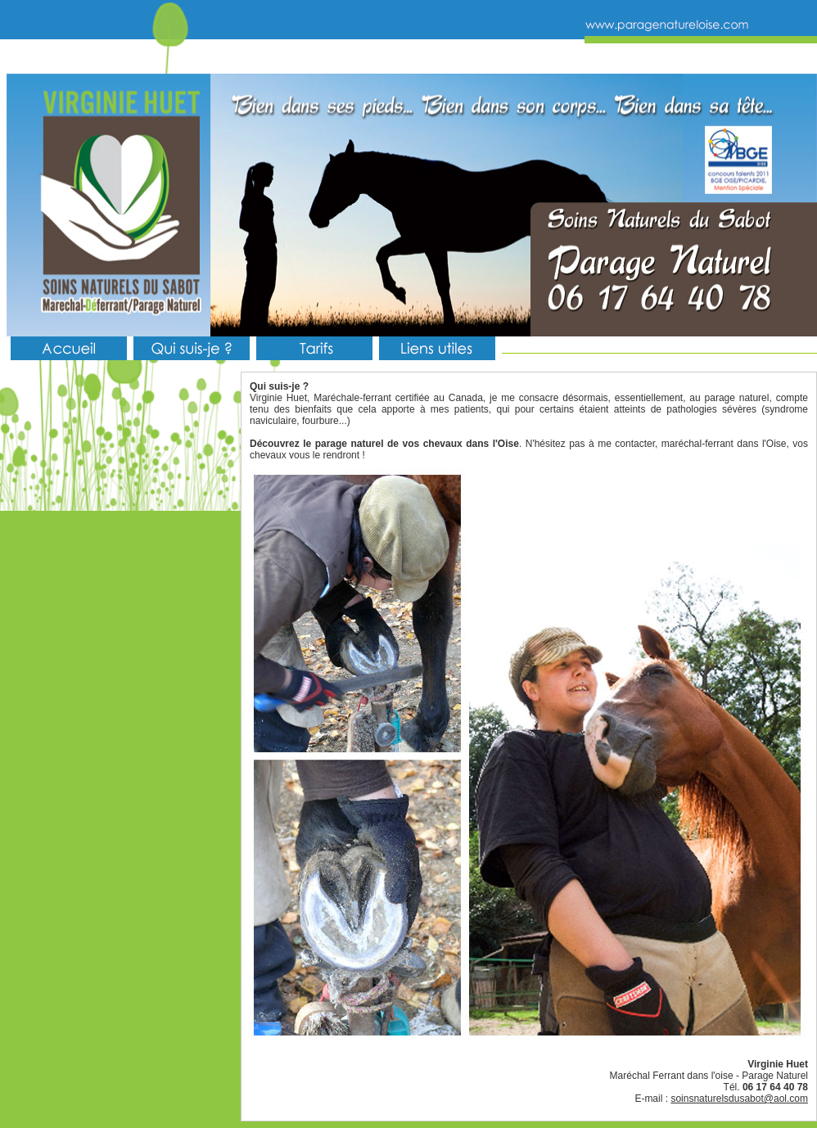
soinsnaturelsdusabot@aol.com (739, 1098)
